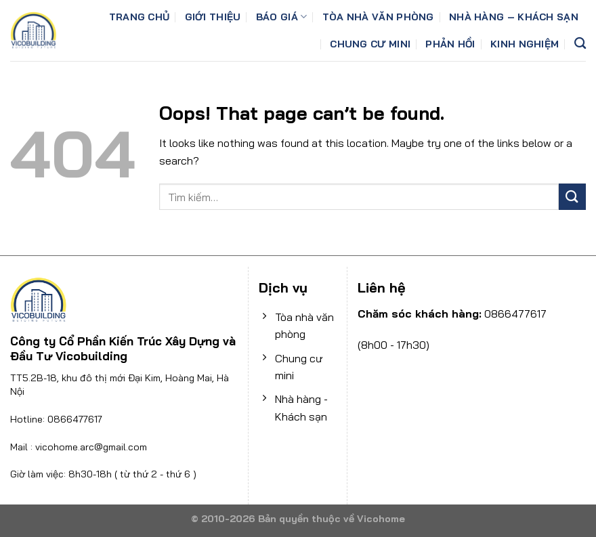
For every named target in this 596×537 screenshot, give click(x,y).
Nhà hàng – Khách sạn (513, 17)
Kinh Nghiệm (524, 44)
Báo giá (281, 16)
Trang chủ (139, 17)
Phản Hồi (450, 44)
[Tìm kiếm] (580, 44)
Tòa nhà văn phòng (378, 17)
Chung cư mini (370, 44)
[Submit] (572, 197)
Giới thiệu (213, 17)
